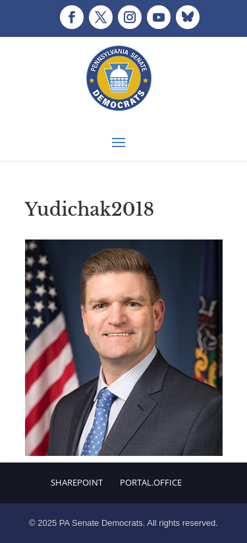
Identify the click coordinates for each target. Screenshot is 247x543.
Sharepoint (77, 482)
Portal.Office (151, 482)
